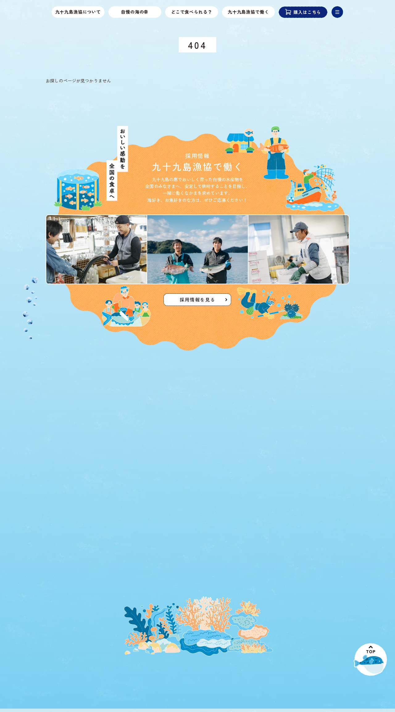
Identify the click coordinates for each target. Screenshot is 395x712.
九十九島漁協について (78, 12)
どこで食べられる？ (191, 12)
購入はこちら (303, 12)
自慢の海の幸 (135, 12)
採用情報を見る (197, 301)
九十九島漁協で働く (248, 12)
